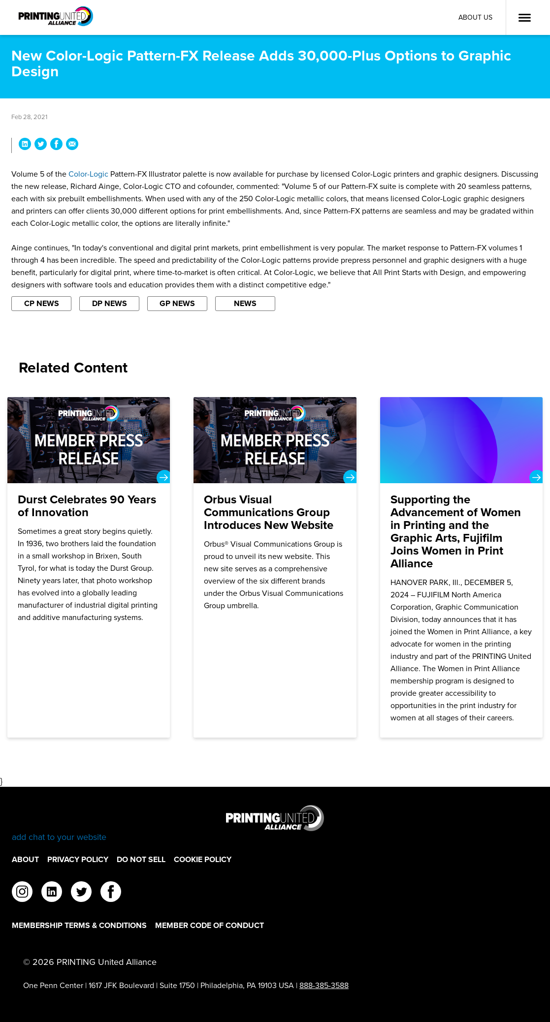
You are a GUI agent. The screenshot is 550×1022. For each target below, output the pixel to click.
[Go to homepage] (275, 824)
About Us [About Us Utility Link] (475, 17)
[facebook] (110, 893)
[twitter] (81, 893)
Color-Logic (88, 174)
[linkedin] (51, 893)
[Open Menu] (524, 18)
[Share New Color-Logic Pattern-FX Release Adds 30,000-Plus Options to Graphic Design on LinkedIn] (25, 145)
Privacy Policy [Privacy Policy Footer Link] (77, 859)
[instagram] (22, 893)
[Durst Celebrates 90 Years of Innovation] (88, 567)
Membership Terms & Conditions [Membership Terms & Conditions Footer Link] (79, 925)
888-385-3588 (324, 985)
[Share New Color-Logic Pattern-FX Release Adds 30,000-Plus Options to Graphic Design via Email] (72, 145)
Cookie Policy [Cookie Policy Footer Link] (202, 859)
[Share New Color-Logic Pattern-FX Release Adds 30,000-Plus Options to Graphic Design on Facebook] (56, 145)
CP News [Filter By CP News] (41, 303)
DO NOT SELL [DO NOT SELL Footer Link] (141, 859)
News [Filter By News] (245, 303)
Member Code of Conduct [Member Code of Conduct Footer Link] (209, 925)
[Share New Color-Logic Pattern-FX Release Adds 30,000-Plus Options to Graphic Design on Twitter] (40, 145)
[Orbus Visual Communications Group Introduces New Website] (275, 567)
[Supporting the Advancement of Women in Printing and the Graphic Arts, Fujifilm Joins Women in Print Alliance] (461, 567)
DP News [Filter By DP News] (109, 303)
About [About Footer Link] (25, 859)
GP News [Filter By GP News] (177, 303)
